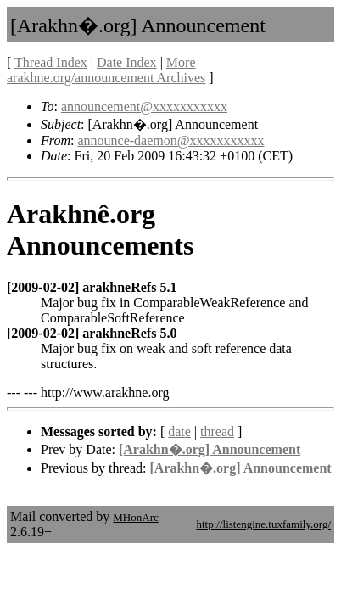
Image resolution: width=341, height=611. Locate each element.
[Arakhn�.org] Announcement (209, 449)
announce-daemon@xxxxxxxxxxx (170, 140)
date (179, 431)
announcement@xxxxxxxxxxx (144, 106)
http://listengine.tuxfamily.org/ (263, 524)
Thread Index (50, 62)
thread (217, 431)
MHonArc (135, 517)
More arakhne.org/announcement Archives (106, 70)
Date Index (127, 62)
